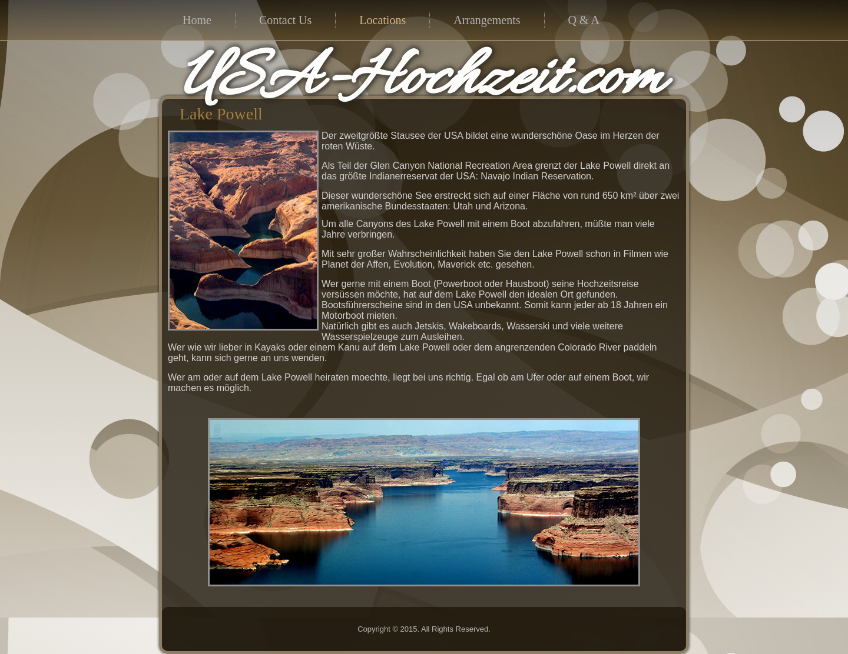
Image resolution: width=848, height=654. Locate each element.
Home (197, 20)
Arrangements (486, 20)
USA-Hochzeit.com (421, 80)
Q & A (583, 20)
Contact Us (285, 20)
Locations (382, 20)
